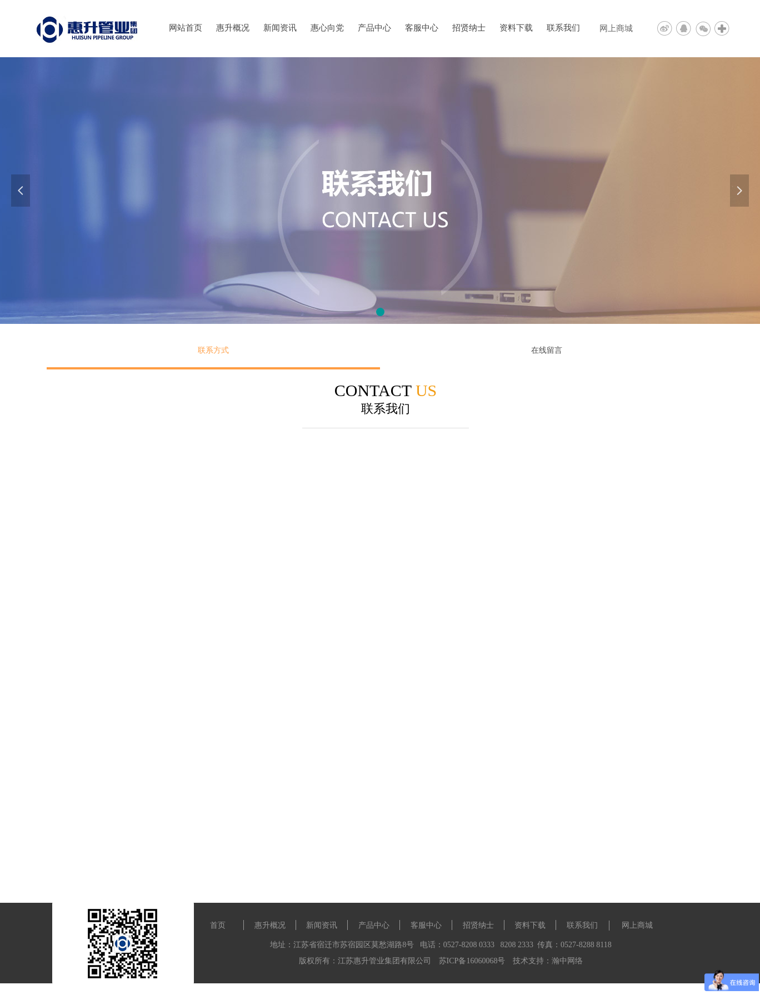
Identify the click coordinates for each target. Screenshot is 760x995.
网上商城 (616, 28)
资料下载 (516, 27)
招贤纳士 (469, 27)
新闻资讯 (280, 27)
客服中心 (421, 27)
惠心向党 (327, 27)
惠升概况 (232, 27)
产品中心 (374, 27)
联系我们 (563, 27)
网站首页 (185, 27)
